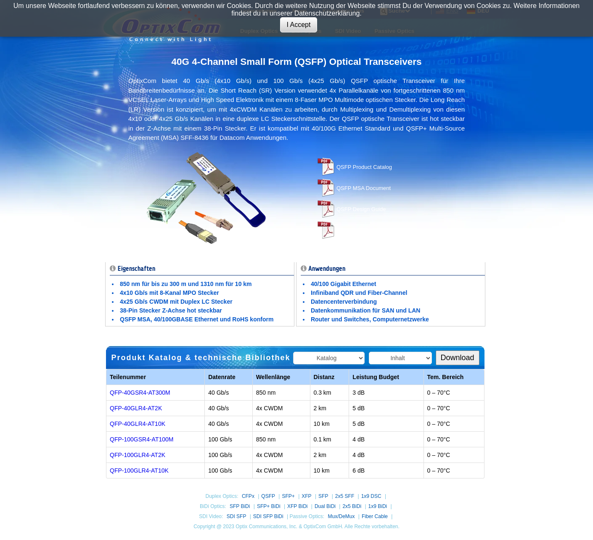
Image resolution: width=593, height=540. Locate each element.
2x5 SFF (344, 496)
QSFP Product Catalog (364, 167)
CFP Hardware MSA (361, 230)
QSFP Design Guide (361, 209)
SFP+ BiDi (269, 506)
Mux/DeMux (341, 516)
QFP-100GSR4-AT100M (141, 439)
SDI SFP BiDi (268, 516)
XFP (306, 496)
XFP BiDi (297, 506)
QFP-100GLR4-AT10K (139, 470)
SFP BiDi (240, 506)
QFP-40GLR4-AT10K (137, 423)
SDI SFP (236, 516)
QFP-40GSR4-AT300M (140, 392)
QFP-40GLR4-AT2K (136, 408)
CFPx (248, 496)
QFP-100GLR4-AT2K (137, 455)
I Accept (299, 24)
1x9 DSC (371, 496)
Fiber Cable (375, 516)
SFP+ (288, 496)
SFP (323, 496)
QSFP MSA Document (363, 188)
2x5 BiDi (351, 506)
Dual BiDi (325, 506)
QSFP (268, 496)
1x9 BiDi (377, 506)
